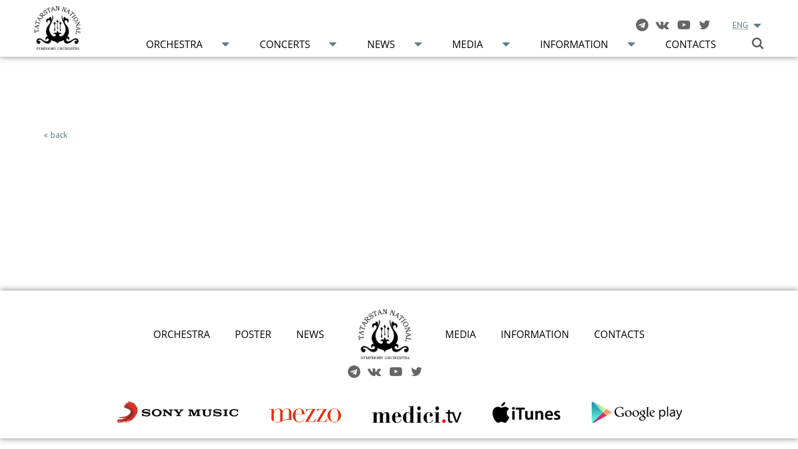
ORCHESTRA (181, 334)
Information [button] (574, 44)
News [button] (381, 44)
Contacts (690, 44)
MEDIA (460, 334)
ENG (740, 25)
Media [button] (467, 44)
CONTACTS (619, 334)
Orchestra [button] (174, 44)
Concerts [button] (284, 44)
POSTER (253, 334)
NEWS (310, 334)
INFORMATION (535, 334)
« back (55, 134)
